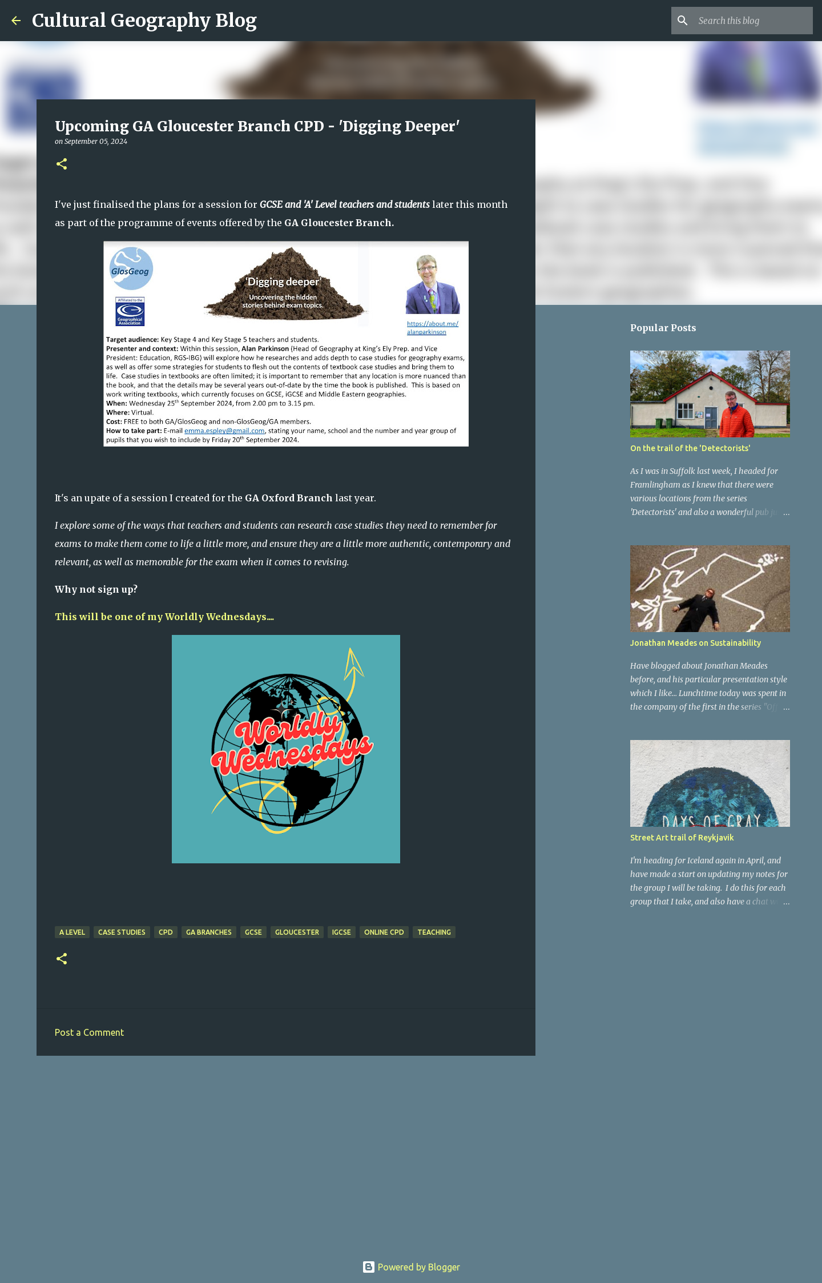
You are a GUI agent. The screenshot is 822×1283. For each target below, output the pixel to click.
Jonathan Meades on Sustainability (695, 642)
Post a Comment (89, 1032)
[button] (61, 164)
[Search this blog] (753, 20)
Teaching (434, 932)
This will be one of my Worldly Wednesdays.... (164, 616)
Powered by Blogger (411, 1267)
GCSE (253, 932)
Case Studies (122, 932)
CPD (166, 932)
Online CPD (384, 932)
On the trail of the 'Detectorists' (690, 448)
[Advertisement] (286, 1153)
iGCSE (341, 932)
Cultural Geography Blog (144, 20)
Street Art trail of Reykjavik (682, 837)
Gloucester (297, 932)
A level (72, 932)
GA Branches (209, 932)
